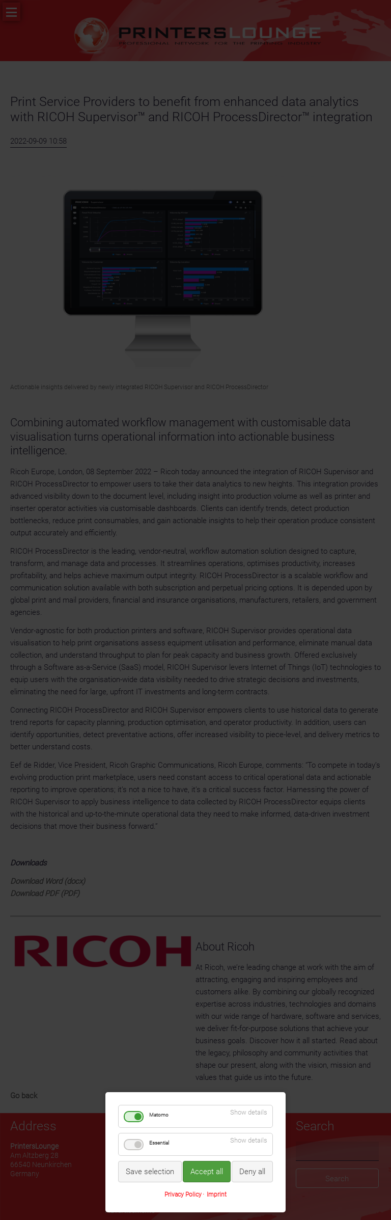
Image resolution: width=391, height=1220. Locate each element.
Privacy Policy (183, 1194)
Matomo (159, 1115)
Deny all (252, 1171)
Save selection (150, 1171)
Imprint (217, 1194)
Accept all (206, 1171)
